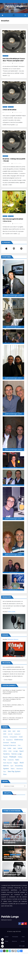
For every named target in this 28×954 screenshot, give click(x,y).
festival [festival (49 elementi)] (13, 742)
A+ (2, 939)
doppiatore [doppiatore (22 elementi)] (9, 739)
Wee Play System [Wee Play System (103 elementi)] (14, 771)
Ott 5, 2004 (7, 163)
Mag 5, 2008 (7, 63)
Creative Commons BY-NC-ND (10, 892)
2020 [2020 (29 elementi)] (9, 731)
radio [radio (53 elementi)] (17, 760)
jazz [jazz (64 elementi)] (14, 748)
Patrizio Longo (14, 6)
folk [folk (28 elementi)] (4, 748)
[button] (25, 15)
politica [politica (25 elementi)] (20, 757)
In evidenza (6, 854)
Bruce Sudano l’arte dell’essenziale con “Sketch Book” (12, 874)
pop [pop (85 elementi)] (4, 760)
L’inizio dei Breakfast (9, 110)
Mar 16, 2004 (7, 223)
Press (23, 936)
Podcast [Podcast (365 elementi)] (12, 757)
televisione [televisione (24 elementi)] (19, 768)
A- (2, 946)
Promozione (15, 936)
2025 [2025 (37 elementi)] (4, 734)
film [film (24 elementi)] (19, 745)
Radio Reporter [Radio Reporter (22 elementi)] (7, 762)
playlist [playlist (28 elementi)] (5, 757)
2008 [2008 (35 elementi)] (4, 731)
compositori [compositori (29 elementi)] (13, 737)
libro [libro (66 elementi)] (5, 751)
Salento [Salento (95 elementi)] (6, 765)
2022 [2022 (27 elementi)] (18, 731)
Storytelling (7, 838)
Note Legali (22, 945)
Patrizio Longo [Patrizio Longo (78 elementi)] (16, 754)
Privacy (6, 941)
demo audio (11, 611)
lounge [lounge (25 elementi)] (15, 751)
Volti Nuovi (5, 55)
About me (14, 941)
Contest (6, 936)
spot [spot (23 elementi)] (12, 765)
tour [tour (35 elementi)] (4, 771)
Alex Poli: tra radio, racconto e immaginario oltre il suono (12, 859)
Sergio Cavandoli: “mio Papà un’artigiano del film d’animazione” (14, 691)
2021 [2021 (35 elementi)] (14, 731)
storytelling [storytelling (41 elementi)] (19, 765)
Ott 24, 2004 (7, 112)
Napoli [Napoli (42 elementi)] (21, 751)
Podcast (5, 106)
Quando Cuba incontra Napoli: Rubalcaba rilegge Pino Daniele (14, 826)
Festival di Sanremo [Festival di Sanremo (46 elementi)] (9, 745)
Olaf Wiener (6, 690)
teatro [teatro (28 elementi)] (12, 768)
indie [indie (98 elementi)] (9, 748)
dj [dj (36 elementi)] (3, 739)
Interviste (13, 854)
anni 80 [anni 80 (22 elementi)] (10, 734)
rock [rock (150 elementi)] (22, 763)
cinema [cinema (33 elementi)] (5, 737)
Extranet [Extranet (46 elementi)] (6, 742)
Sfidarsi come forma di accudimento (13, 842)
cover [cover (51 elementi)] (21, 737)
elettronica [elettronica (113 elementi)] (18, 740)
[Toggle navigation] (14, 15)
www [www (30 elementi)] (4, 774)
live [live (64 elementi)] (10, 751)
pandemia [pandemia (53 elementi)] (6, 754)
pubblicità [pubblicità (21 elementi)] (11, 760)
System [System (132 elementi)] (6, 768)
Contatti (23, 941)
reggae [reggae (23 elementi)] (16, 762)
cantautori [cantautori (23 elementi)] (17, 734)
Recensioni (6, 822)
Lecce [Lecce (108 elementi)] (20, 748)
